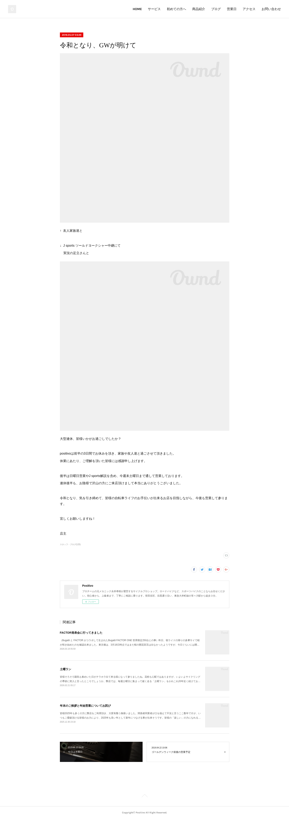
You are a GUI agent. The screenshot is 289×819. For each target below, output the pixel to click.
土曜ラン (65, 669)
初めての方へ (176, 9)
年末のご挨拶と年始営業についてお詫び (85, 705)
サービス (154, 9)
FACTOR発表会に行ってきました (81, 632)
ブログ (216, 9)
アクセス (249, 9)
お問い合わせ (271, 9)
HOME (137, 9)
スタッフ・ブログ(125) (70, 544)
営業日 (232, 9)
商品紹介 (198, 9)
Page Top (144, 796)
